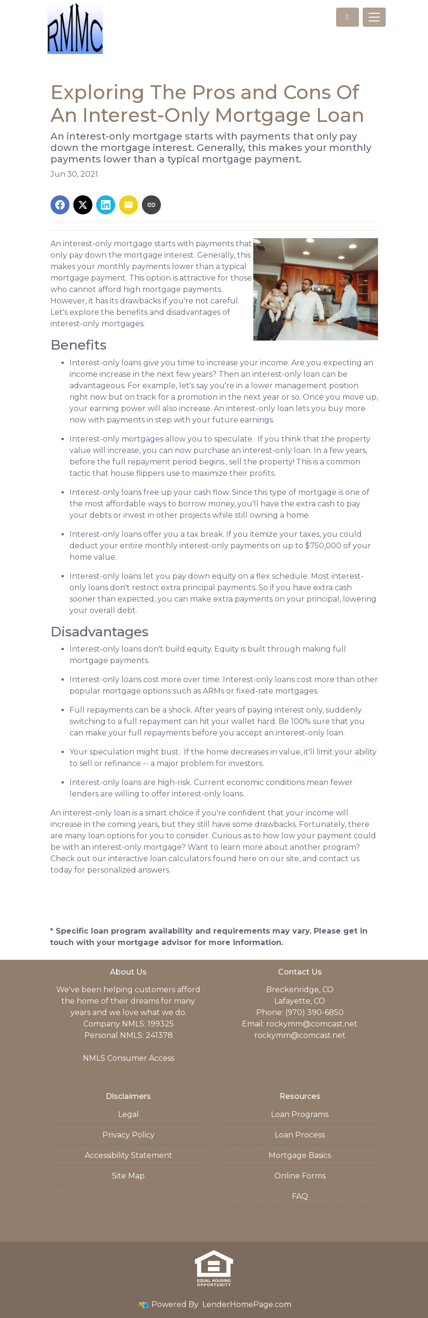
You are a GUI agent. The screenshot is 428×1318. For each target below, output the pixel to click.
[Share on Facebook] (60, 204)
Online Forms (300, 1175)
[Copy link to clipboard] (151, 204)
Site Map (128, 1175)
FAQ (300, 1196)
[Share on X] (82, 204)
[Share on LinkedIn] (105, 204)
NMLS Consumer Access (128, 1058)
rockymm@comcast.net (312, 1023)
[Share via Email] (128, 204)
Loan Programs (299, 1114)
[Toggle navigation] (374, 17)
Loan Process (300, 1134)
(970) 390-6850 (314, 1012)
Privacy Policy (128, 1134)
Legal (128, 1114)
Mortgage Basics (300, 1155)
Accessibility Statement (128, 1155)
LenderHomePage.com (246, 1304)
